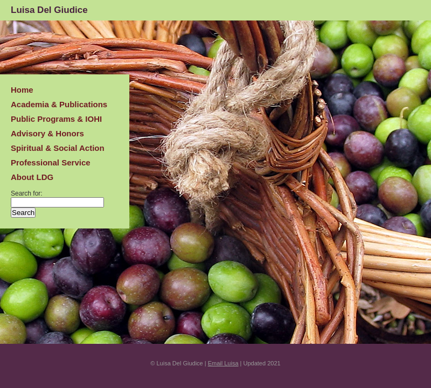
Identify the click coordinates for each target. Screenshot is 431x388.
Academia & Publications (59, 104)
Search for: (27, 193)
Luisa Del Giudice (49, 10)
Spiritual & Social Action (58, 148)
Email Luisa (223, 363)
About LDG (32, 177)
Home (22, 89)
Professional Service (51, 162)
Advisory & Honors (47, 133)
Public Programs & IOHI (56, 118)
